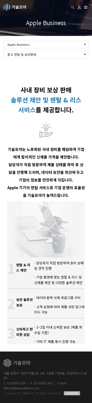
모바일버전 (72, 393)
